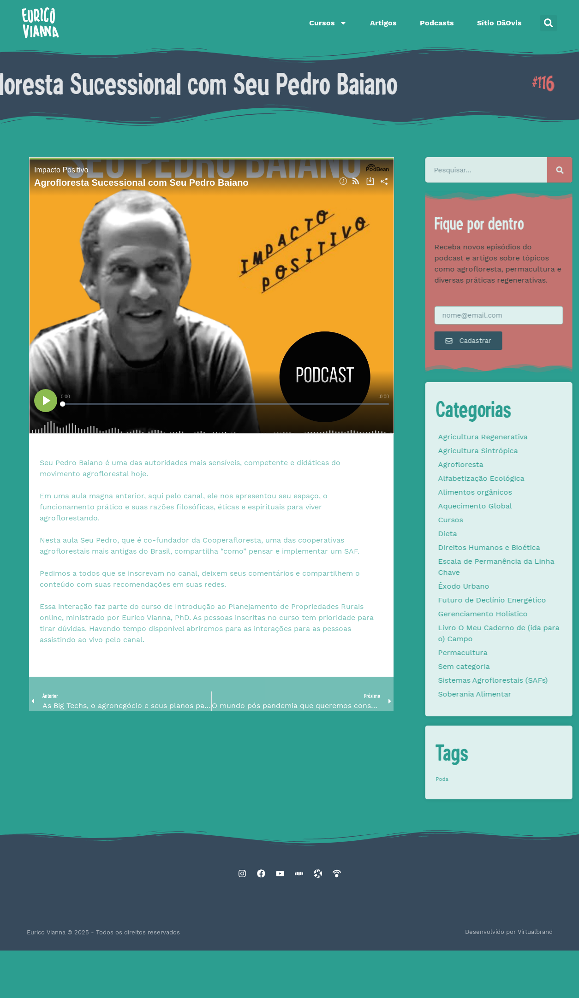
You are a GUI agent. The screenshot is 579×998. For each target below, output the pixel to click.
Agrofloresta (481, 464)
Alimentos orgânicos (496, 492)
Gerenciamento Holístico (504, 613)
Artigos (383, 22)
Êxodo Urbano (484, 586)
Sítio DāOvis (499, 22)
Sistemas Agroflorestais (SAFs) (514, 680)
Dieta (468, 533)
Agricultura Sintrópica (499, 450)
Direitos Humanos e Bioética (510, 547)
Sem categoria (485, 666)
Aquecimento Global (496, 506)
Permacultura (483, 652)
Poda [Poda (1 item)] (463, 779)
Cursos (328, 23)
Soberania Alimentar (495, 694)
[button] (548, 23)
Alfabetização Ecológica (502, 478)
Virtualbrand (535, 931)
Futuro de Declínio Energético (513, 600)
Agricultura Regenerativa (504, 436)
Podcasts (437, 22)
